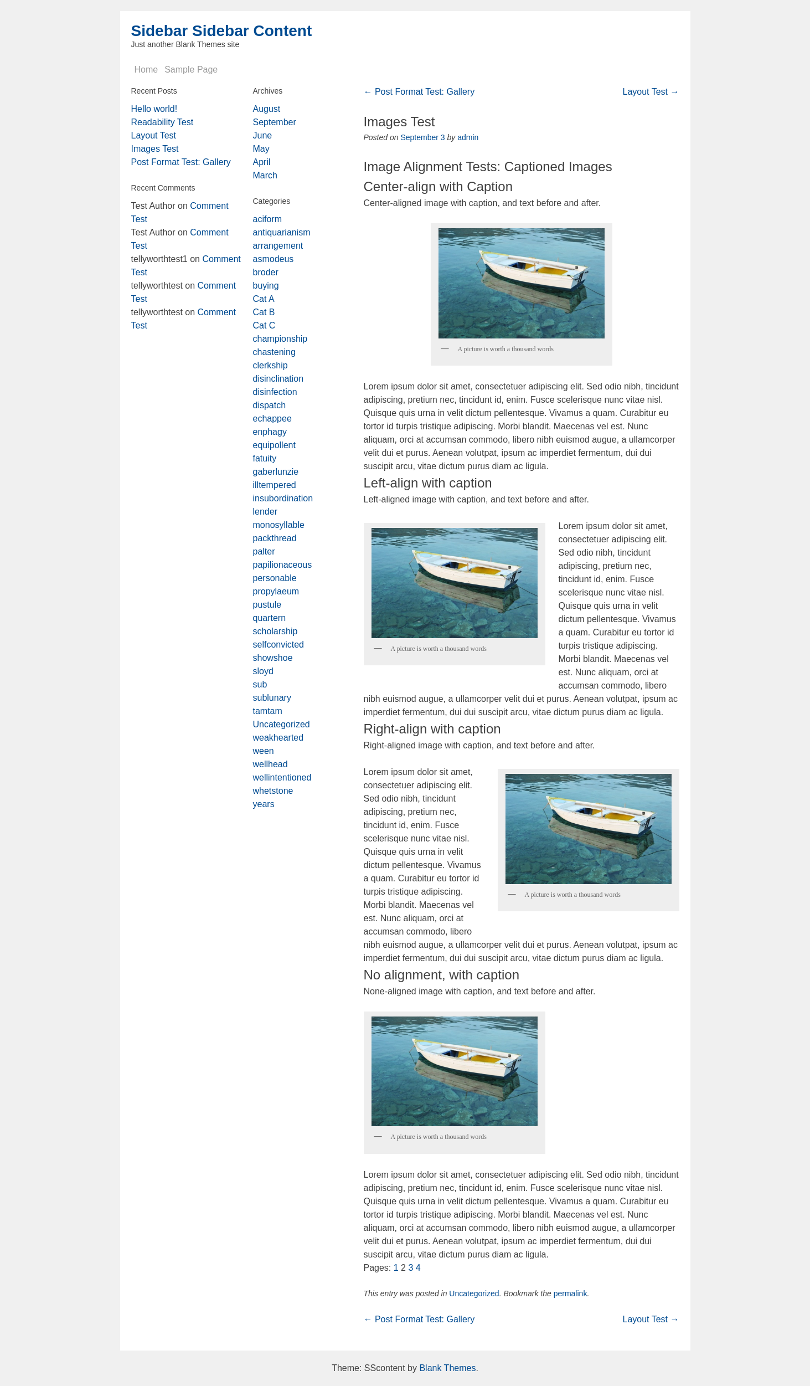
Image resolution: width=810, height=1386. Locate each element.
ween (263, 751)
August (267, 109)
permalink (570, 1293)
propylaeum (276, 591)
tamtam (267, 711)
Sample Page (191, 69)
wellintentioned (282, 777)
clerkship (270, 365)
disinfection (275, 392)
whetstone (273, 790)
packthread (275, 538)
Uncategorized (474, 1293)
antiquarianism (282, 232)
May (261, 148)
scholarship (275, 631)
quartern (269, 618)
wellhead (270, 764)
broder (265, 272)
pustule (267, 604)
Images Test (155, 148)
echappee (272, 418)
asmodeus (273, 259)
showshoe (273, 658)
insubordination (283, 498)
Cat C (264, 325)
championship (280, 338)
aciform (267, 219)
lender (265, 511)
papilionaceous (282, 564)
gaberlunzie (276, 471)
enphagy (270, 432)
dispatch (269, 405)
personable (275, 578)
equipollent (274, 445)
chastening (274, 352)
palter (264, 551)
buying (266, 285)
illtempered (274, 485)
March (265, 175)
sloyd (263, 671)
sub (260, 684)
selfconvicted (279, 644)
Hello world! (154, 109)
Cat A (264, 299)
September (274, 122)
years (264, 804)
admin (467, 137)
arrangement (278, 245)
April (262, 162)
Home (146, 69)
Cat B (264, 312)
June (262, 135)
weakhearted (278, 737)
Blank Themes (447, 1368)
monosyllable (279, 525)
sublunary (272, 697)
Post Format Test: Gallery (419, 91)
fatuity (265, 458)
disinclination (278, 378)
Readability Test (162, 122)
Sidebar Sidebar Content (221, 30)
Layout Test (651, 91)
